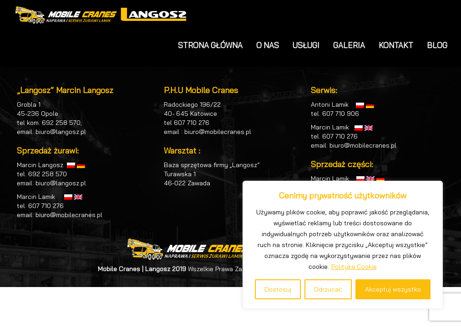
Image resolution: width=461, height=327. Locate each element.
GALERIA (349, 45)
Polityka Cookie (354, 267)
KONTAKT (396, 45)
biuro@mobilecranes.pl (68, 215)
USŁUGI (306, 45)
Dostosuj (277, 289)
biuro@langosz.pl (60, 132)
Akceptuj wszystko (393, 289)
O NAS (267, 45)
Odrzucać (328, 289)
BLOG (437, 45)
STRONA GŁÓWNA (210, 45)
